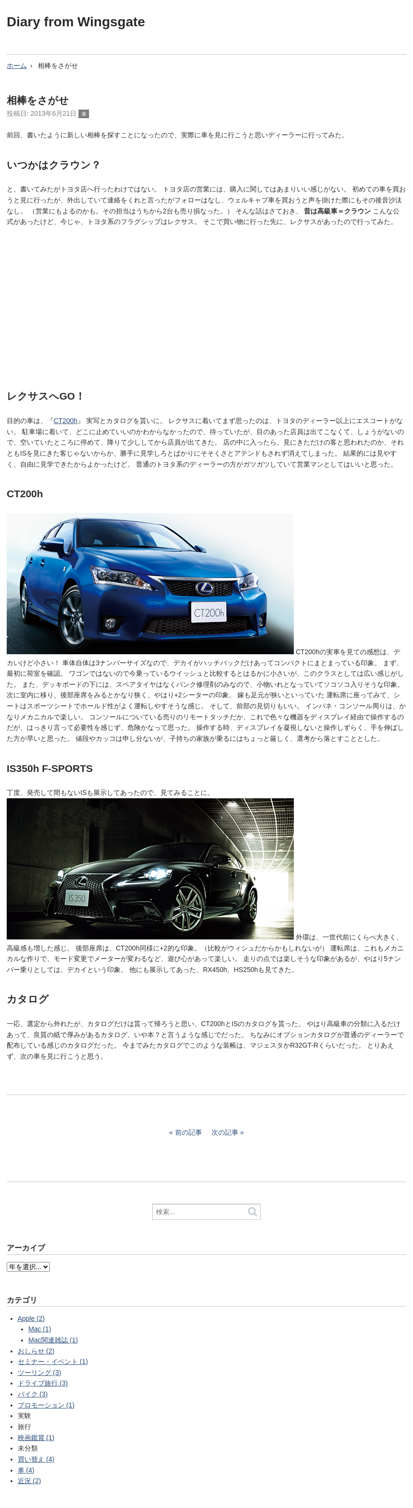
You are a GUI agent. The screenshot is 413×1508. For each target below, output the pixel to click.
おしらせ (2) (36, 1351)
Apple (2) (31, 1318)
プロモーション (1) (46, 1405)
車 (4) (26, 1470)
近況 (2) (29, 1481)
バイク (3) (33, 1394)
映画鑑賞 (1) (36, 1437)
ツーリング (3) (39, 1372)
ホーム (17, 65)
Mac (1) (39, 1329)
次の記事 (225, 1132)
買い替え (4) (36, 1459)
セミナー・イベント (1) (53, 1361)
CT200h (66, 420)
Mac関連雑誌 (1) (53, 1340)
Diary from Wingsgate (76, 21)
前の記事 (188, 1132)
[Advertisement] (206, 305)
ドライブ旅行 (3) (43, 1383)
